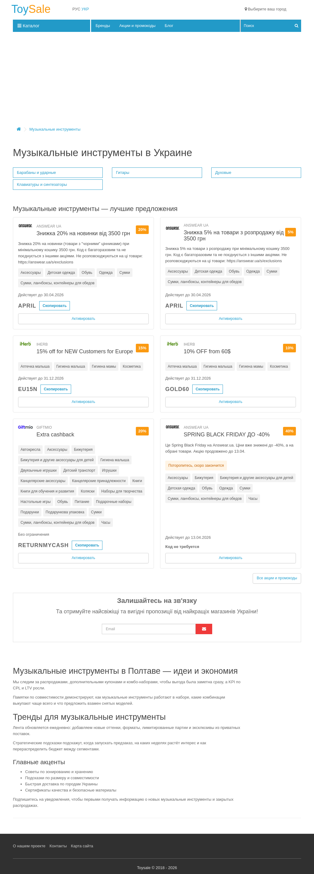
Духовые (223, 172)
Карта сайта (82, 846)
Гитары (122, 172)
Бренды (103, 25)
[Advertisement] (157, 81)
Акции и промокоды (137, 25)
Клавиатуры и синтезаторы (42, 184)
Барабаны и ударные (36, 172)
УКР (85, 9)
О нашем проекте (29, 846)
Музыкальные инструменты (55, 129)
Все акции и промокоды (277, 578)
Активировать (83, 318)
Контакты (58, 846)
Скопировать (55, 306)
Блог (169, 25)
